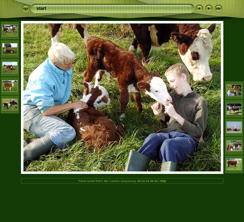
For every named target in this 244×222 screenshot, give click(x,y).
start (41, 8)
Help (163, 181)
